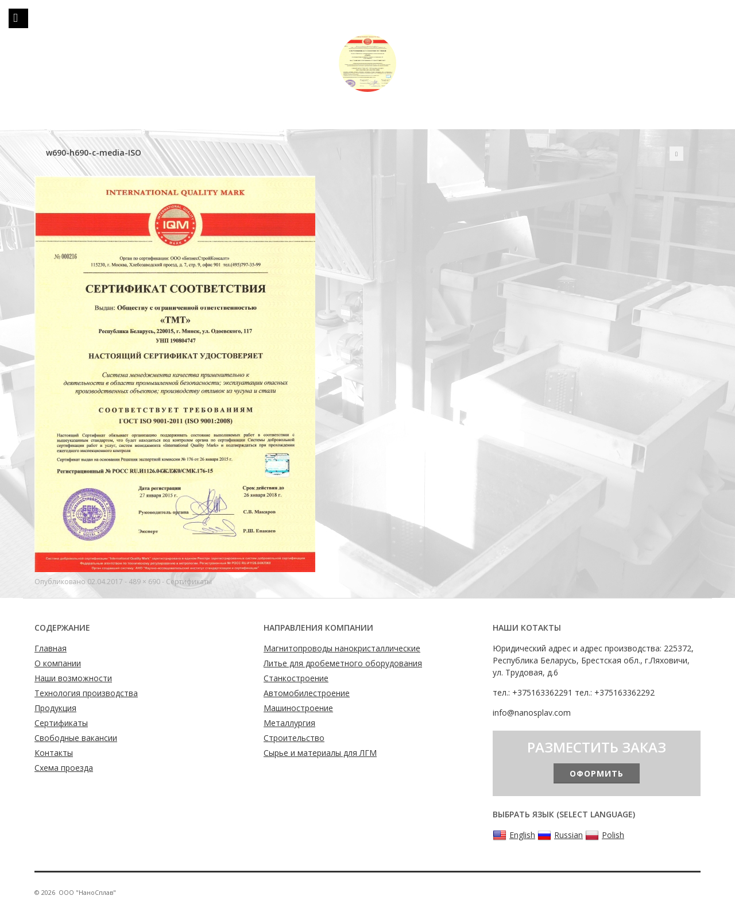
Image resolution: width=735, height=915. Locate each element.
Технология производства (86, 693)
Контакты (53, 752)
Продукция (55, 707)
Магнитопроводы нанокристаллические (342, 648)
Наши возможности (73, 678)
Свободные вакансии (75, 737)
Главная (50, 648)
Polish (604, 835)
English (514, 835)
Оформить (597, 773)
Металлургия (289, 722)
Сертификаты (189, 581)
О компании (57, 663)
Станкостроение (296, 678)
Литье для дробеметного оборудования (343, 663)
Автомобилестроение (307, 693)
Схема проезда (63, 767)
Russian (560, 835)
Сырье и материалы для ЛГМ (320, 752)
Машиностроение (298, 707)
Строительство (294, 737)
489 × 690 (144, 581)
